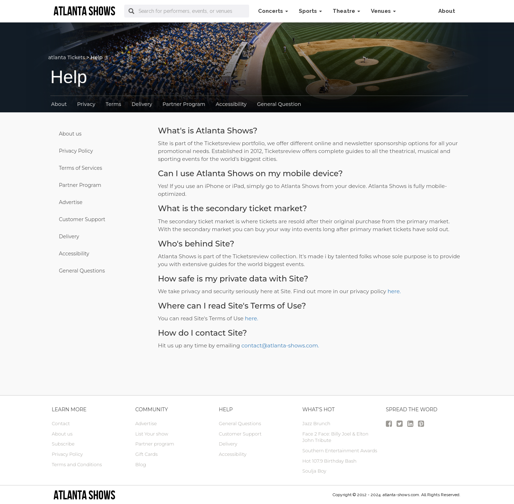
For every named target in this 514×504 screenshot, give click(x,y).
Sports (310, 11)
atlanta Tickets (66, 57)
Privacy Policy (76, 151)
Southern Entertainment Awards (339, 450)
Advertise (70, 202)
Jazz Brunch (316, 423)
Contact (61, 423)
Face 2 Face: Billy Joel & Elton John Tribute (335, 437)
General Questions (82, 271)
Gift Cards (146, 454)
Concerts (273, 11)
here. (394, 291)
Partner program (154, 444)
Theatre (346, 11)
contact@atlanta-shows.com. (280, 345)
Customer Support (82, 219)
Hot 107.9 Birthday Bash (329, 461)
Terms (113, 104)
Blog (140, 464)
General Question (279, 104)
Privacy (86, 104)
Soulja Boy (314, 471)
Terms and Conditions (77, 464)
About (446, 11)
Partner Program (183, 104)
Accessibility (231, 104)
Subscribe (63, 444)
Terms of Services (80, 168)
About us (70, 134)
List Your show (151, 434)
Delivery (142, 104)
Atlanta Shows (84, 495)
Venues (383, 11)
